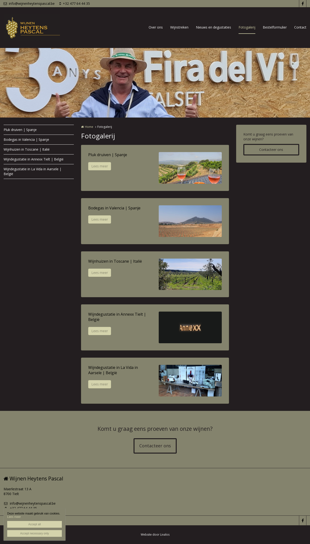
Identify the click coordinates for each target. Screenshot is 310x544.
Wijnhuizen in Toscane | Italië (27, 149)
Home (89, 127)
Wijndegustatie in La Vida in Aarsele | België (32, 171)
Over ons (156, 27)
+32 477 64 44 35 (74, 3)
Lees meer (99, 166)
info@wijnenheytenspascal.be (29, 3)
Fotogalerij (247, 27)
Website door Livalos (155, 534)
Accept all (34, 524)
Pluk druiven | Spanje (20, 129)
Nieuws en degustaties (213, 27)
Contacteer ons (271, 149)
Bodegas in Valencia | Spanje (26, 139)
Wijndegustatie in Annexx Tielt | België (34, 159)
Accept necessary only (34, 533)
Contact (300, 27)
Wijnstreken (179, 27)
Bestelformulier (275, 27)
